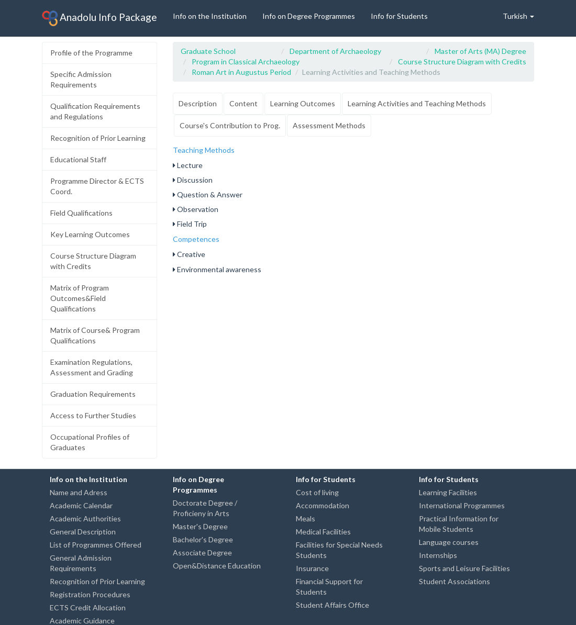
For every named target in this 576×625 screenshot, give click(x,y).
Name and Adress (78, 492)
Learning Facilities (448, 492)
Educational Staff (78, 159)
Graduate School (208, 51)
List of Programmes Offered (95, 544)
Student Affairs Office (332, 604)
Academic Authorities (85, 518)
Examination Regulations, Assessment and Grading (91, 367)
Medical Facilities (323, 531)
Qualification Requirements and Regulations (95, 111)
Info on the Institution (210, 16)
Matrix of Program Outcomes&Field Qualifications (79, 298)
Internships (438, 555)
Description (198, 103)
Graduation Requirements (93, 393)
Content (243, 103)
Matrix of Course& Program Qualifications (95, 335)
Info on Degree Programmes (308, 16)
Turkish (518, 16)
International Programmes (462, 505)
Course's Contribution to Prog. (230, 125)
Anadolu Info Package (99, 18)
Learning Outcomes (302, 103)
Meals (305, 518)
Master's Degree (200, 526)
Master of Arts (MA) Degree (480, 51)
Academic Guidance (82, 620)
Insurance (312, 568)
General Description (83, 531)
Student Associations (454, 581)
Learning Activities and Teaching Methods (417, 103)
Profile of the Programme (91, 52)
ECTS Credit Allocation (88, 607)
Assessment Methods (329, 125)
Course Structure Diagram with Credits (93, 261)
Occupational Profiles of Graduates (89, 442)
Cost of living (317, 492)
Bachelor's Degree (203, 539)
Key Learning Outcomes (90, 234)
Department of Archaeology (335, 51)
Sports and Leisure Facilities (464, 568)
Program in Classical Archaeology (246, 61)
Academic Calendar (81, 505)
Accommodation (322, 505)
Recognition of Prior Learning (98, 137)
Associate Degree (202, 552)
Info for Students (399, 16)
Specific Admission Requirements (81, 79)
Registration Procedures (90, 594)
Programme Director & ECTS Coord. (97, 186)
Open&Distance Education (217, 565)
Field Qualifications (81, 212)
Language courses (449, 542)
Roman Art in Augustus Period (241, 72)
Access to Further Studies (93, 415)
